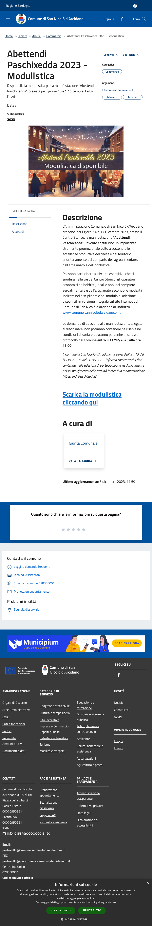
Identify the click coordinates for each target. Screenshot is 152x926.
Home (9, 36)
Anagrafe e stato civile (55, 705)
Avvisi (36, 36)
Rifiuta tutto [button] (92, 910)
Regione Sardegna (18, 5)
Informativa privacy (90, 805)
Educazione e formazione (85, 705)
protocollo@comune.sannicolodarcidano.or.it (33, 850)
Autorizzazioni (86, 758)
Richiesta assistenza (53, 822)
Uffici (5, 716)
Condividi (112, 55)
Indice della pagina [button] (23, 211)
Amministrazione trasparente (88, 796)
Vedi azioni (132, 55)
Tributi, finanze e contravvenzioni (88, 729)
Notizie (119, 702)
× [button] (147, 883)
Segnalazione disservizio (48, 805)
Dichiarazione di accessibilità (87, 822)
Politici (6, 731)
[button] (76, 919)
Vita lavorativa (49, 720)
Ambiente (83, 738)
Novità (22, 36)
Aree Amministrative (16, 709)
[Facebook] (120, 19)
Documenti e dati (13, 750)
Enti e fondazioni (13, 723)
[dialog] (76, 902)
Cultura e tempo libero (55, 712)
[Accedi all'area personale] (135, 5)
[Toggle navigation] (8, 18)
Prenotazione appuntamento (49, 792)
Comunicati (121, 709)
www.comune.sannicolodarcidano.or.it (92, 312)
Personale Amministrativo (12, 741)
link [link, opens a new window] (114, 902)
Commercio (53, 36)
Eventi (118, 748)
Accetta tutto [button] (61, 910)
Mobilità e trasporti (52, 750)
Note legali (84, 812)
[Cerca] (143, 19)
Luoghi (118, 741)
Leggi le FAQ (48, 815)
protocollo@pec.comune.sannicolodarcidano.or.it (36, 861)
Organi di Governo (14, 702)
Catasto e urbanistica (54, 738)
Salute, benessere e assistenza (90, 748)
